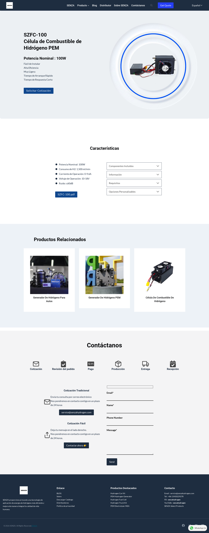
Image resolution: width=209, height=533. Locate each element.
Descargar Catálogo (65, 499)
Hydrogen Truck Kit (118, 503)
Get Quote (165, 5)
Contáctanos (138, 5)
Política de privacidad (66, 506)
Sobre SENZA (121, 5)
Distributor (105, 5)
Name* (130, 408)
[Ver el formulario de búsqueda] (151, 5)
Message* (130, 441)
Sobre (59, 496)
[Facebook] (183, 525)
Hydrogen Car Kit (117, 493)
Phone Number (130, 420)
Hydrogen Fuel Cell (118, 499)
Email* (130, 395)
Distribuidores (63, 503)
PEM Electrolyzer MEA (119, 506)
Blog (94, 5)
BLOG (59, 493)
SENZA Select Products (174, 506)
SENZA (70, 5)
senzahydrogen (174, 499)
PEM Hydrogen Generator (121, 496)
